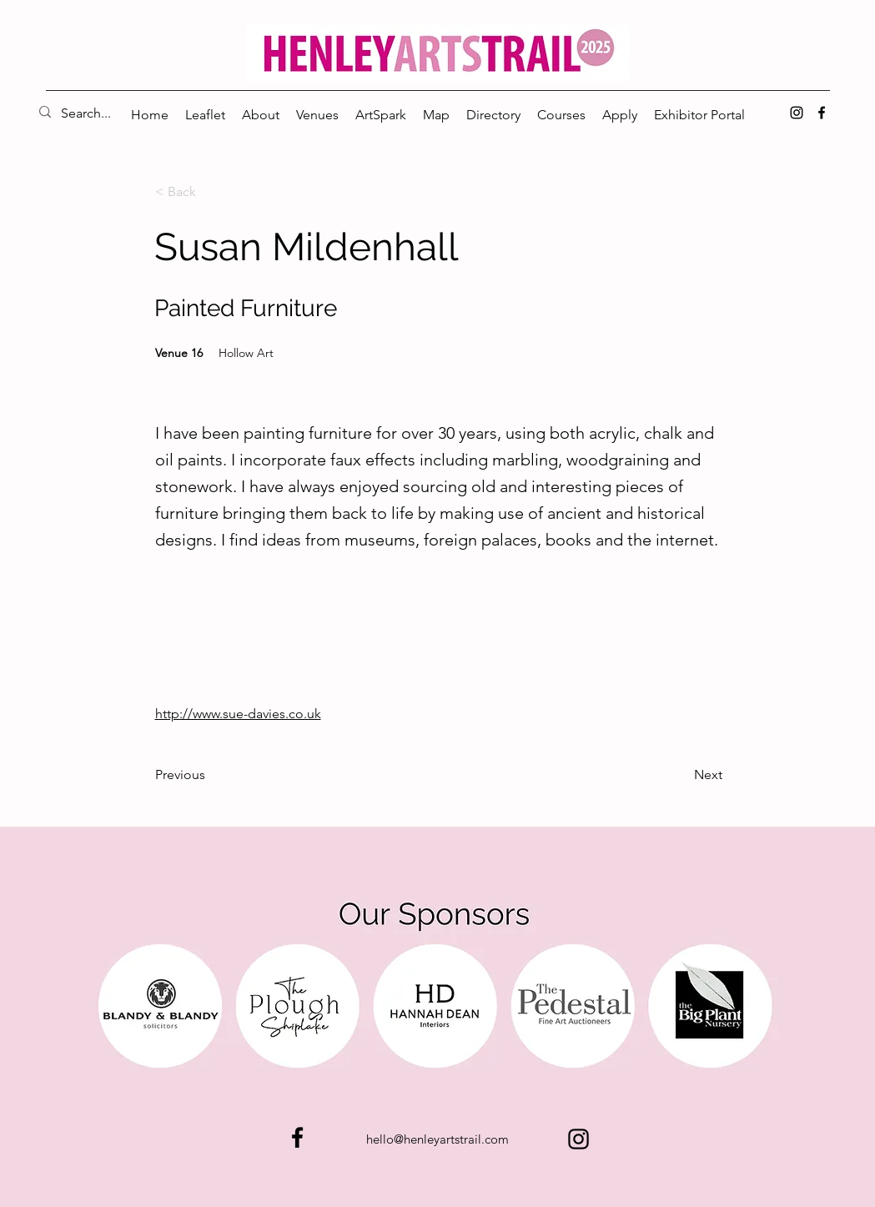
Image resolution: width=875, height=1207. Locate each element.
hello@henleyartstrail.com (437, 1139)
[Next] (680, 775)
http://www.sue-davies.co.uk (238, 714)
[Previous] (210, 775)
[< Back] (210, 192)
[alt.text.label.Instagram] (796, 112)
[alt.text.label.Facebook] (821, 112)
